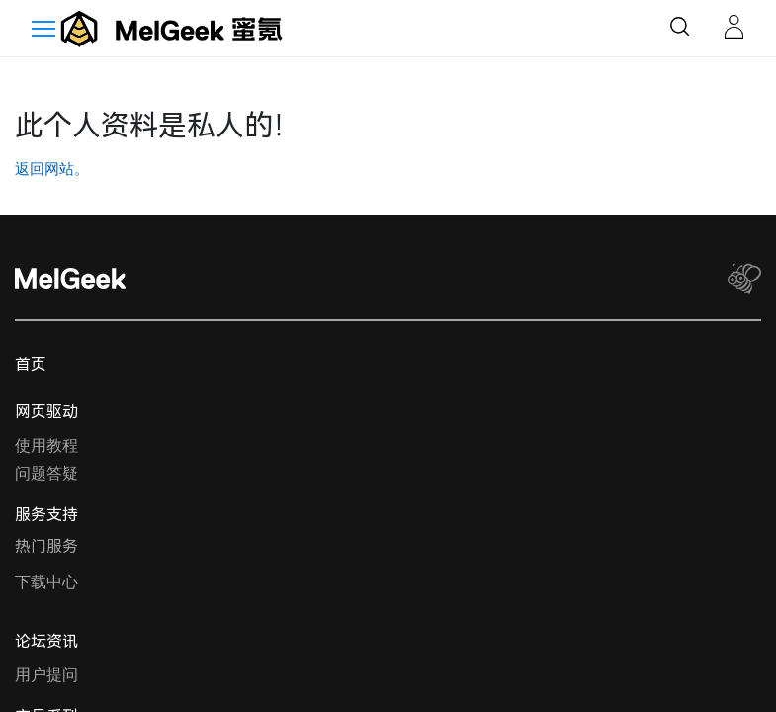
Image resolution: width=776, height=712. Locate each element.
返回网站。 (52, 169)
